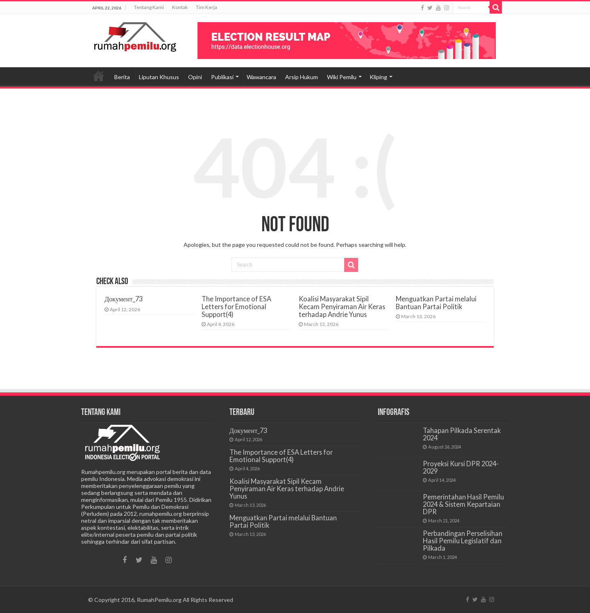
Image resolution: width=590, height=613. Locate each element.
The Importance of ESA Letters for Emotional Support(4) (236, 306)
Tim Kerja (206, 7)
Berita (122, 76)
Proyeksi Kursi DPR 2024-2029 (461, 467)
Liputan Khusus (159, 76)
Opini (195, 76)
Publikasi (222, 76)
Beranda (98, 75)
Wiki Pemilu (341, 76)
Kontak (180, 7)
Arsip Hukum (301, 76)
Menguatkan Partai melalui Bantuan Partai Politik (436, 302)
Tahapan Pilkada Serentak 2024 (462, 434)
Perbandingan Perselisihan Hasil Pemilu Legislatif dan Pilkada (462, 540)
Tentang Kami (149, 7)
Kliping (378, 76)
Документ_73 (123, 299)
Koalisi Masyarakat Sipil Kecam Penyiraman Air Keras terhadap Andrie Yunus (342, 306)
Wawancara (261, 76)
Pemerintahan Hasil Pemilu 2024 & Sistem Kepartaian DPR (463, 504)
